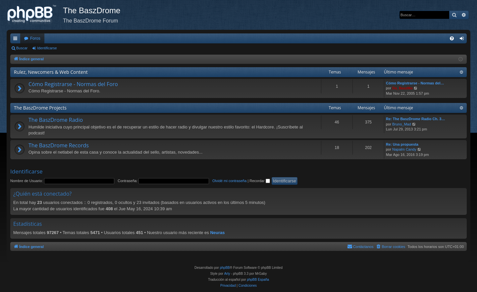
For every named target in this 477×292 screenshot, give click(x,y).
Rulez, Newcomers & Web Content (51, 72)
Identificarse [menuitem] (463, 39)
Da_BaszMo (402, 88)
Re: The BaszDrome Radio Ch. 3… (415, 119)
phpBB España (258, 279)
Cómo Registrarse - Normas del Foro (73, 84)
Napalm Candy (404, 149)
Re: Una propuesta (402, 144)
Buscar (21, 48)
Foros (35, 38)
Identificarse (47, 48)
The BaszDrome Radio (55, 119)
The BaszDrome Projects (40, 108)
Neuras (217, 232)
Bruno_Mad (401, 124)
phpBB (225, 267)
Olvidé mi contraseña (229, 181)
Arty (227, 273)
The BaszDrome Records (58, 145)
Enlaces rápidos (16, 39)
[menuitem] (452, 38)
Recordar (259, 181)
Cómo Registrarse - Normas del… (415, 83)
